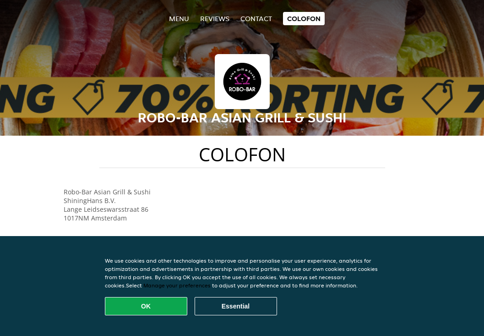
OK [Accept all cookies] (146, 306)
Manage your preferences (177, 285)
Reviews (214, 18)
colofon (304, 18)
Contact (256, 18)
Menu (179, 18)
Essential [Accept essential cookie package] (236, 306)
